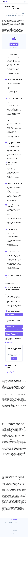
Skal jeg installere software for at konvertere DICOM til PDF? (14, 368)
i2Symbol (10, 555)
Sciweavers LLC (17, 568)
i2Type (10, 557)
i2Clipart (16, 555)
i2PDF (5, 554)
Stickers (16, 557)
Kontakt (14, 562)
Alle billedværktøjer (14, 563)
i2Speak (5, 557)
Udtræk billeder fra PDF (13, 407)
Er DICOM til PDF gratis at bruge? (14, 364)
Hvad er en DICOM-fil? (14, 360)
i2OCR (15, 554)
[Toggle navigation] (25, 2)
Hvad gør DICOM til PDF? (14, 349)
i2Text (5, 555)
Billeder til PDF (11, 404)
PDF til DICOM (11, 403)
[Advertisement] (14, 29)
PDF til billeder (11, 406)
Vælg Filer (14, 72)
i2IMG (10, 554)
